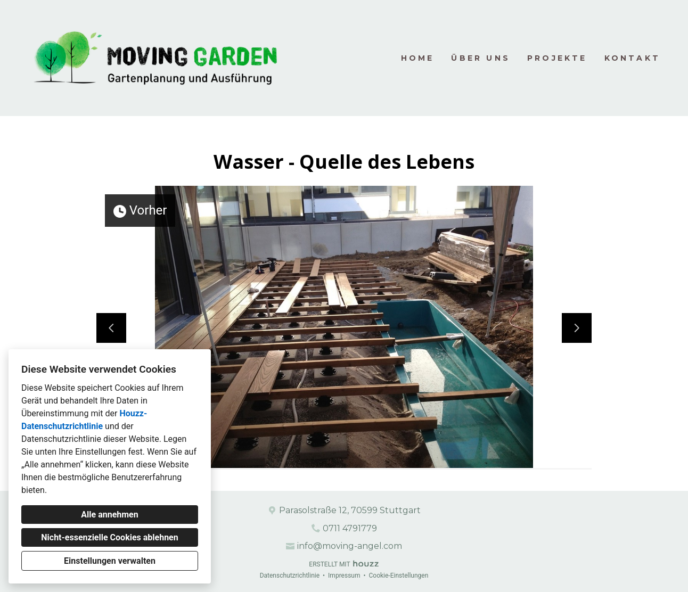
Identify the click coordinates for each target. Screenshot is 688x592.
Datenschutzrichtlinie (290, 575)
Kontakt (632, 58)
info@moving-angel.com (349, 546)
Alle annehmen (109, 514)
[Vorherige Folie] (111, 328)
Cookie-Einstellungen (398, 575)
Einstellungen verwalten (109, 561)
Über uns (480, 58)
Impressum (344, 575)
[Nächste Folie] (577, 328)
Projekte (557, 58)
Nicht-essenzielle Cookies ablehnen (109, 537)
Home (418, 58)
